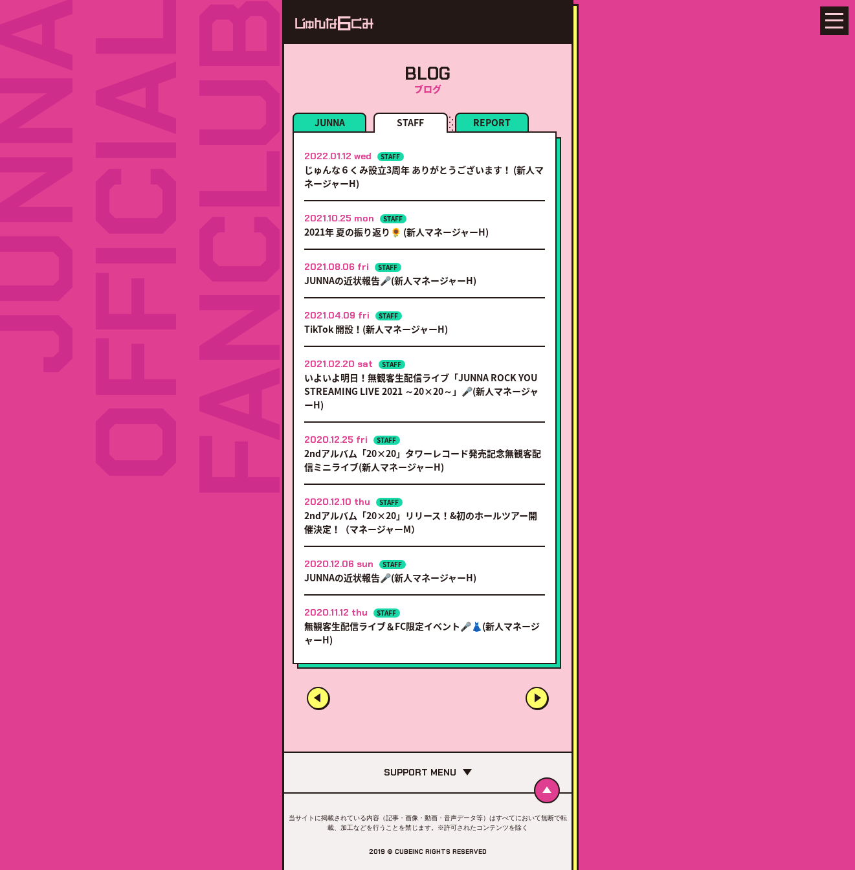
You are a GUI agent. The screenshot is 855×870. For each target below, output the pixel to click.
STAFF (410, 122)
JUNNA (330, 122)
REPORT (492, 122)
